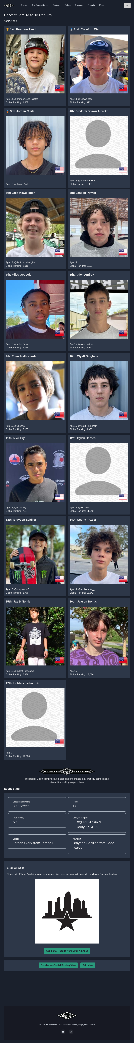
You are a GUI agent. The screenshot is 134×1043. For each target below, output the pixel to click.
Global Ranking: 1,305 (17, 102)
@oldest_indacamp (24, 671)
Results (91, 5)
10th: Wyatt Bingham (84, 356)
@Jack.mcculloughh (24, 262)
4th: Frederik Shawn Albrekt (89, 111)
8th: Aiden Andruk (82, 274)
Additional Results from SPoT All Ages (67, 951)
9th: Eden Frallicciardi (21, 356)
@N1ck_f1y (20, 507)
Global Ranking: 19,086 (82, 674)
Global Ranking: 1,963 (81, 184)
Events (24, 5)
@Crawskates (85, 99)
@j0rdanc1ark (21, 184)
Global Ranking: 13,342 (82, 593)
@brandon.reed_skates (26, 99)
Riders (68, 5)
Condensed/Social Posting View (58, 965)
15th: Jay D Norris (18, 601)
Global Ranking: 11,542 (82, 511)
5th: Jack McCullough (20, 192)
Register (56, 5)
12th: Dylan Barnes (83, 438)
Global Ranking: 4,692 (81, 347)
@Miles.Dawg (21, 344)
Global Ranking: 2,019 (17, 266)
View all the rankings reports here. (67, 782)
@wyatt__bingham (87, 426)
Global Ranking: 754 (16, 511)
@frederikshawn (86, 180)
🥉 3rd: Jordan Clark (20, 111)
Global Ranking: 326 (80, 102)
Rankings (79, 5)
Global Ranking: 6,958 (17, 674)
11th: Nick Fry (15, 438)
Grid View (88, 965)
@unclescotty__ (86, 589)
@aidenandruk (85, 344)
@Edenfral (19, 426)
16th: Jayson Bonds (83, 601)
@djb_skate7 (85, 507)
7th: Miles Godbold (19, 274)
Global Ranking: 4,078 (17, 347)
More (101, 5)
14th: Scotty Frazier (83, 519)
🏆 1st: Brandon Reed (21, 29)
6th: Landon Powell (83, 192)
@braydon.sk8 (21, 589)
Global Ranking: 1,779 (17, 593)
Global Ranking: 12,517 (82, 266)
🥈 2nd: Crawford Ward (85, 29)
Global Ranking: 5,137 (17, 429)
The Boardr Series (40, 5)
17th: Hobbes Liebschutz (23, 683)
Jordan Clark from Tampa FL (34, 843)
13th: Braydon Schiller (21, 519)
